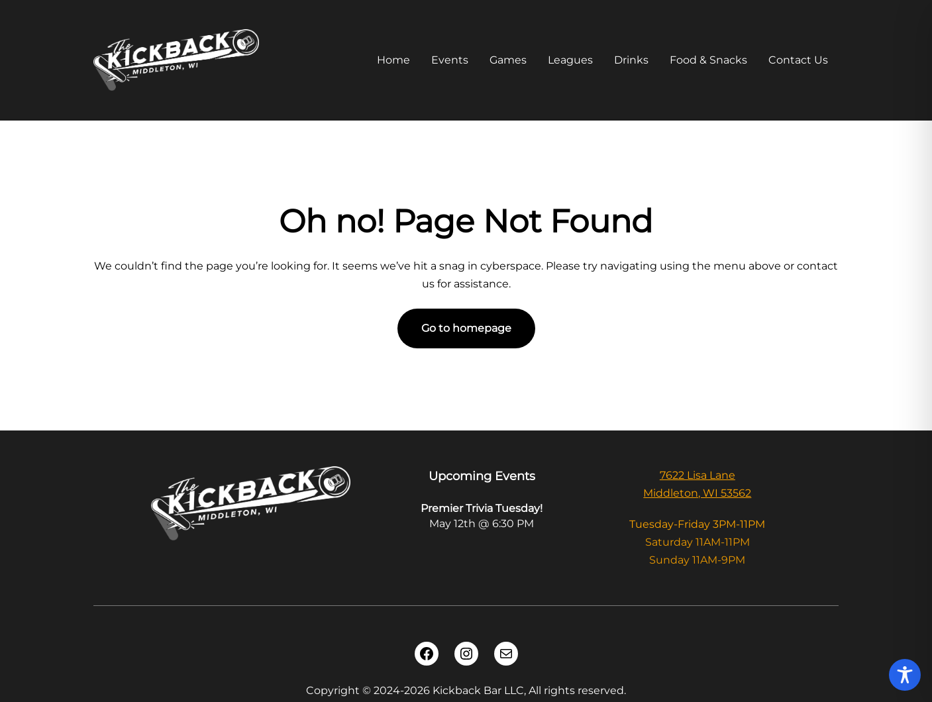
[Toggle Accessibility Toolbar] (905, 675)
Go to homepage (466, 328)
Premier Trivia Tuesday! (482, 508)
